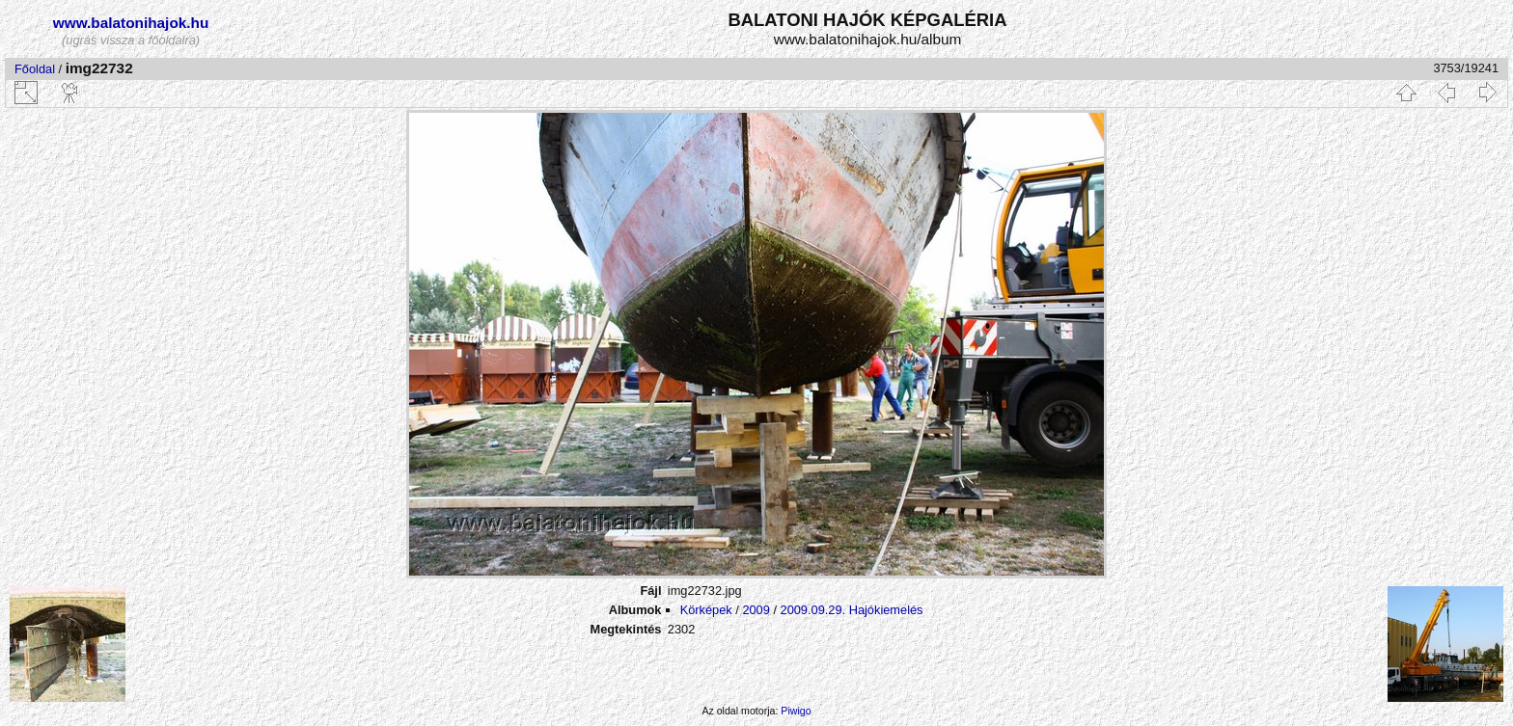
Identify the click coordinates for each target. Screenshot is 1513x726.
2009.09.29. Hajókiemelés (852, 610)
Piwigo (796, 710)
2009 (755, 610)
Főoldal (34, 69)
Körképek (706, 610)
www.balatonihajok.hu (131, 22)
